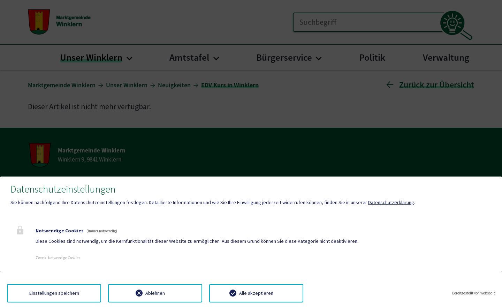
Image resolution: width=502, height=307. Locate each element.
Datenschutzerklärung (391, 202)
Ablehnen (155, 293)
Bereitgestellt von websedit (473, 293)
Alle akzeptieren (256, 293)
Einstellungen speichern (54, 293)
